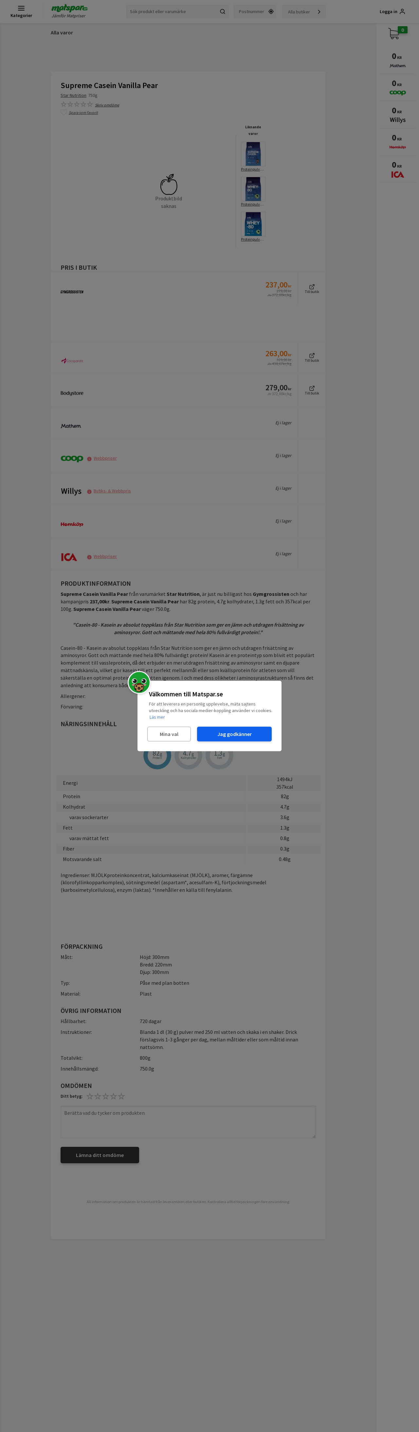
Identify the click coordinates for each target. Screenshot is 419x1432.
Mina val (169, 734)
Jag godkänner (234, 734)
